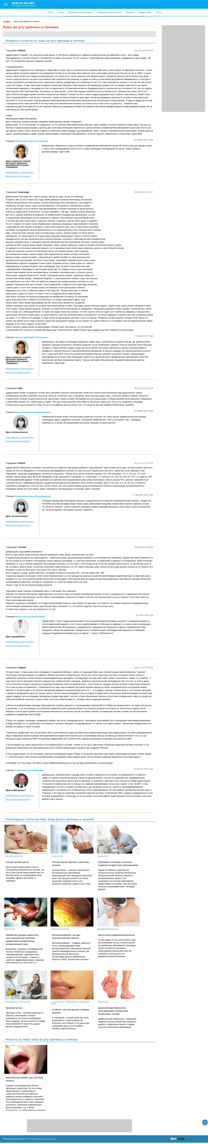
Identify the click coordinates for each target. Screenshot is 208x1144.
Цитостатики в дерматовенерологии (112, 935)
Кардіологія (98, 856)
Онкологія (9, 929)
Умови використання (13, 1140)
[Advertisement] (183, 68)
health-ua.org (26, 4)
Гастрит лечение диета (17, 862)
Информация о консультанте (20, 172)
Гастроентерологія (14, 856)
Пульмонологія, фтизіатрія (17, 1002)
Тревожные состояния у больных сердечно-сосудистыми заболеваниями (110, 865)
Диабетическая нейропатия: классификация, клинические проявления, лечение (108, 1011)
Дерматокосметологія (103, 929)
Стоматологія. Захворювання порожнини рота (68, 1003)
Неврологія (98, 1002)
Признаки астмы (14, 1008)
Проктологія (54, 856)
